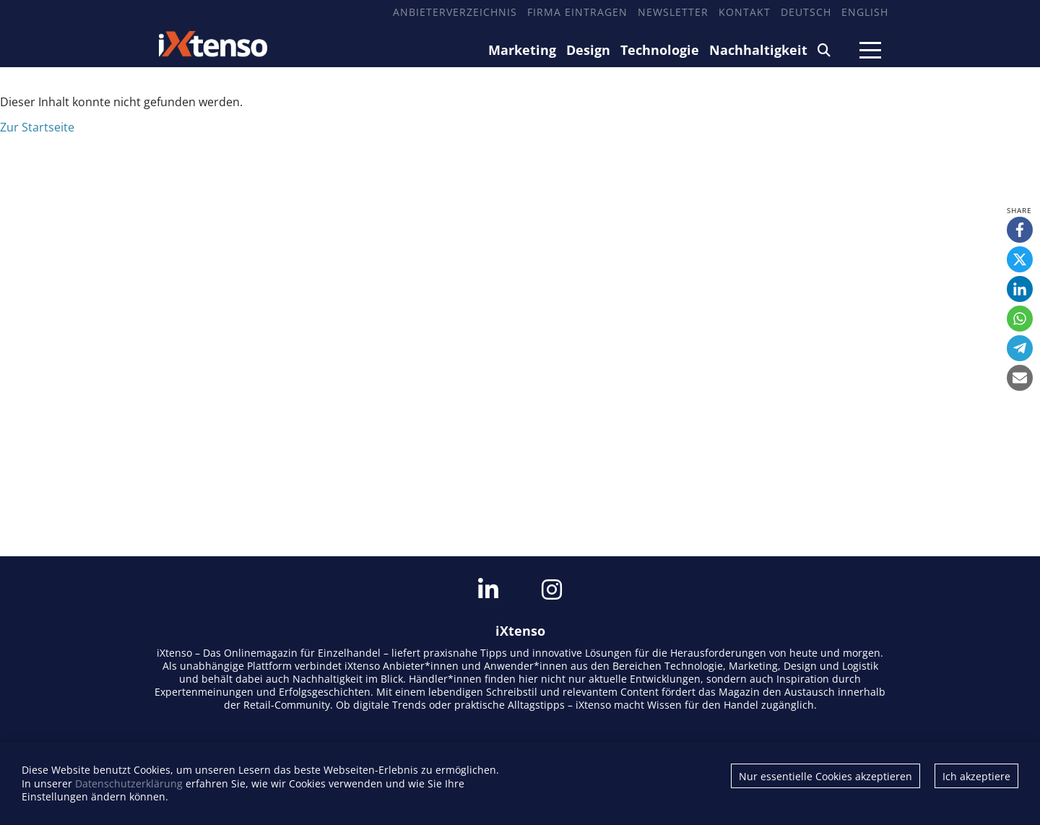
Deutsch (806, 12)
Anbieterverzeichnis (455, 12)
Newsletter (673, 12)
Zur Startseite (37, 127)
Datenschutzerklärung (129, 783)
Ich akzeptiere (976, 776)
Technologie (659, 50)
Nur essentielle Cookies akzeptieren (825, 776)
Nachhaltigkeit (758, 50)
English (864, 12)
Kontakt (745, 12)
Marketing (522, 50)
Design (588, 50)
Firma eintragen (577, 12)
